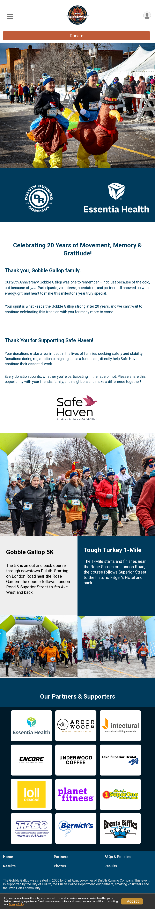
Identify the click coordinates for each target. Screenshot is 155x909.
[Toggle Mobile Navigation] (10, 16)
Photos (60, 866)
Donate (76, 35)
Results (9, 866)
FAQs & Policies (117, 857)
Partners (61, 857)
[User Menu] (147, 15)
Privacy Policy (16, 904)
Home (8, 857)
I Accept (132, 901)
